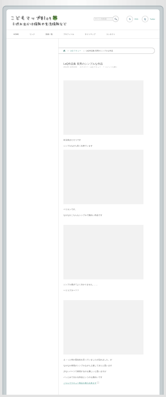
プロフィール (68, 34)
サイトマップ (90, 34)
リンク (32, 34)
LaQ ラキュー (75, 51)
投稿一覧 (49, 34)
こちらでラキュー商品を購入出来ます (79, 383)
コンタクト (110, 34)
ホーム (64, 51)
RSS (136, 19)
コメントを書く (111, 67)
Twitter (152, 19)
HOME (16, 34)
